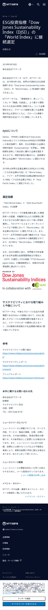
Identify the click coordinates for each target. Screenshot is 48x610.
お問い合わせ (30, 573)
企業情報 (6, 537)
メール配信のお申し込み (34, 475)
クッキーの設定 (24, 599)
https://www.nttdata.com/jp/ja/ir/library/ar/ (24, 377)
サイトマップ (7, 573)
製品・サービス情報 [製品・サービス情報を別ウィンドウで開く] (11, 560)
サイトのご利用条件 (9, 577)
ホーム (5, 16)
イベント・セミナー (36, 496)
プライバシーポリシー (33, 577)
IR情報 (5, 543)
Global (14, 529)
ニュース (14, 16)
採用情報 (6, 549)
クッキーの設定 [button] (15, 592)
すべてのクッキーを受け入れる (24, 604)
